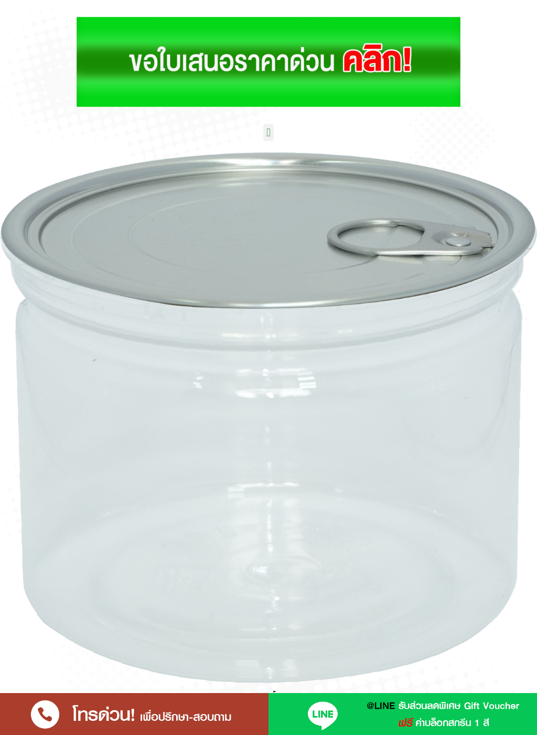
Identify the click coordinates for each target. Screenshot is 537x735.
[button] (268, 132)
